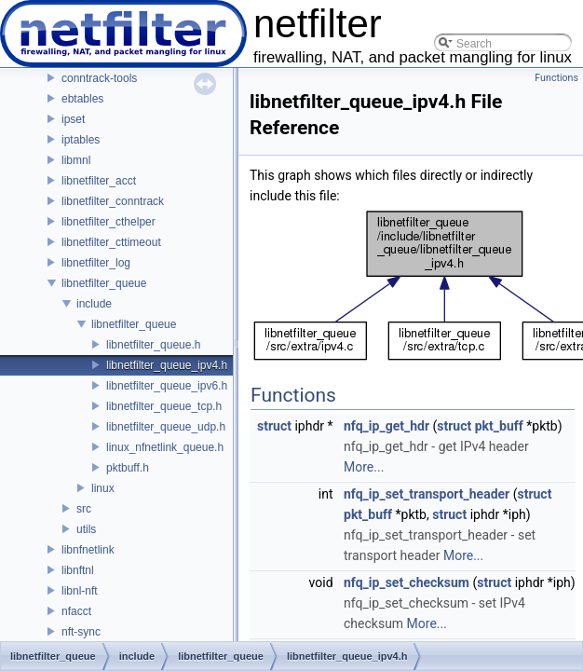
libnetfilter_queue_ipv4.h (166, 365)
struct (274, 425)
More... (364, 466)
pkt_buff (499, 425)
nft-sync (81, 631)
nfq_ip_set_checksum (406, 582)
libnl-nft (79, 590)
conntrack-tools (99, 78)
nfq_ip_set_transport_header (426, 493)
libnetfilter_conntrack (112, 201)
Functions (556, 78)
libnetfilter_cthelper (108, 221)
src (83, 508)
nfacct (76, 611)
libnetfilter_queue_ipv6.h (166, 385)
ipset (73, 119)
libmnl (75, 160)
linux (103, 488)
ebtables (82, 98)
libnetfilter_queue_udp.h (165, 426)
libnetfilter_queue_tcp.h (164, 406)
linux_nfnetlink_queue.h (165, 447)
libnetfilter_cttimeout (111, 242)
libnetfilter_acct (98, 180)
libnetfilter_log (95, 262)
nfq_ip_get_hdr (386, 425)
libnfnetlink (88, 549)
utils (86, 529)
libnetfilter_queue (103, 283)
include (94, 303)
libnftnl (77, 570)
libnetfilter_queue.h (153, 344)
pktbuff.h (127, 467)
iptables (80, 139)
